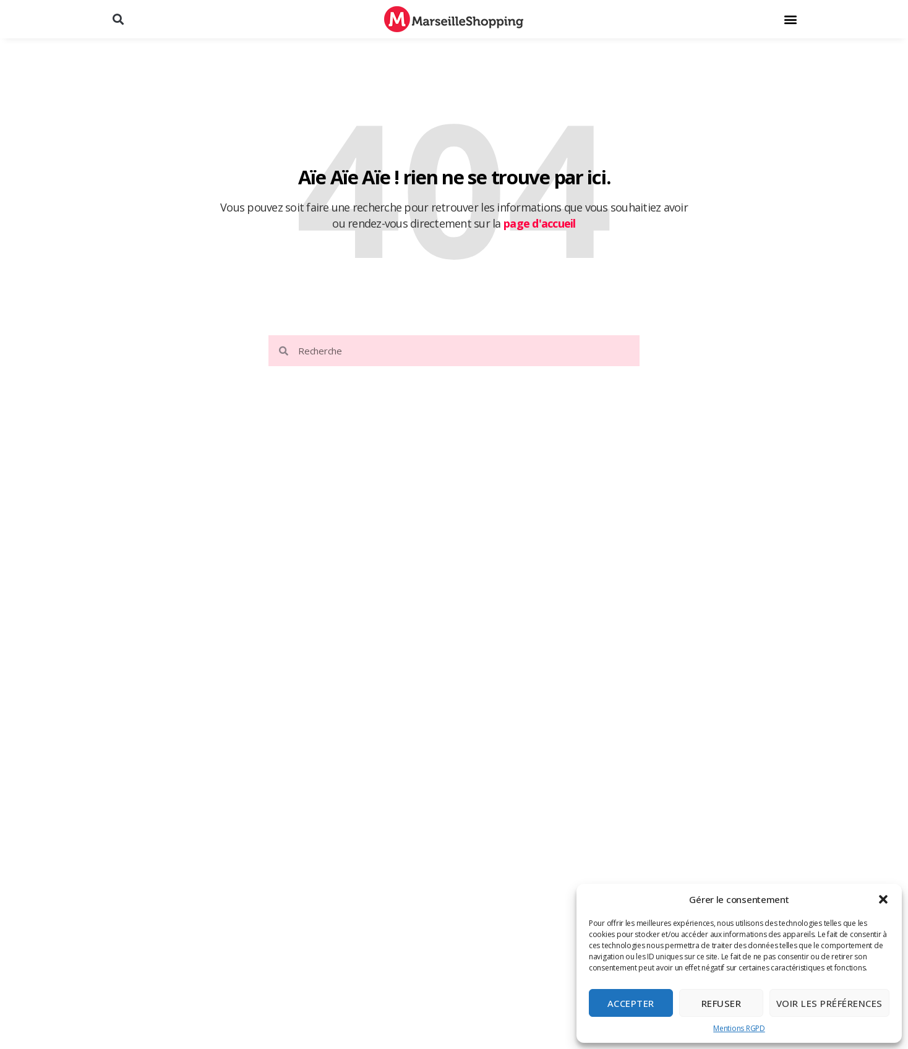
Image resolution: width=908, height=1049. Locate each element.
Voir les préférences (829, 1003)
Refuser (721, 1003)
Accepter (630, 1003)
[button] (883, 899)
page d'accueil (539, 223)
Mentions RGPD (739, 1028)
